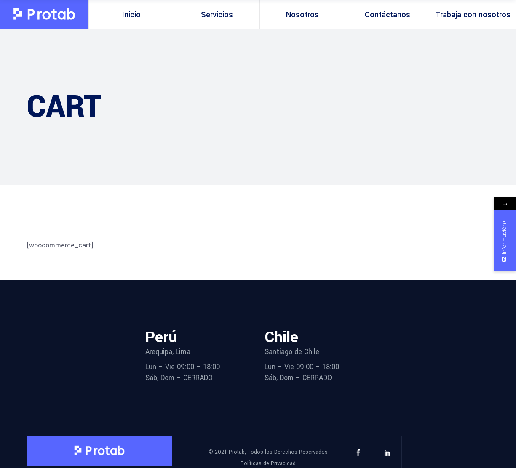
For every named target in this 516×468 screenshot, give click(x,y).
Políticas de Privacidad (268, 463)
